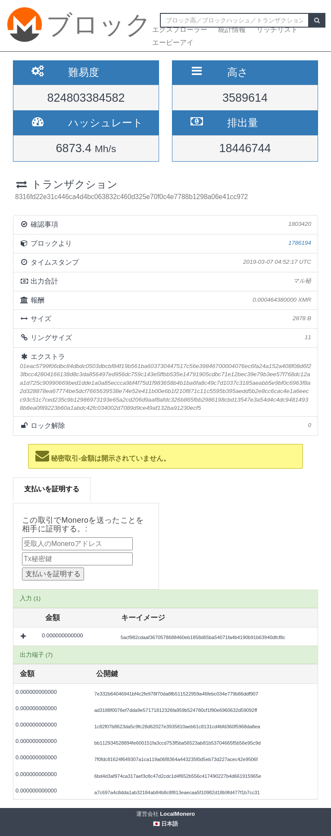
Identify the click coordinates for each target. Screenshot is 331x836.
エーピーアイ (173, 42)
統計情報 (232, 29)
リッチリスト (277, 29)
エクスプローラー (179, 29)
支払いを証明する (51, 489)
